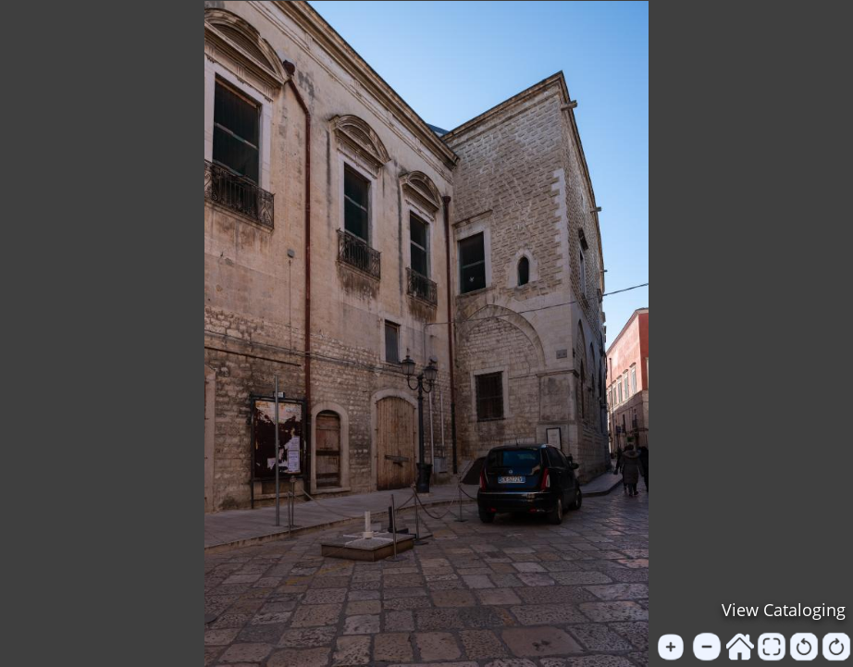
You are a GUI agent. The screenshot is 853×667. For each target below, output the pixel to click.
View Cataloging (784, 610)
